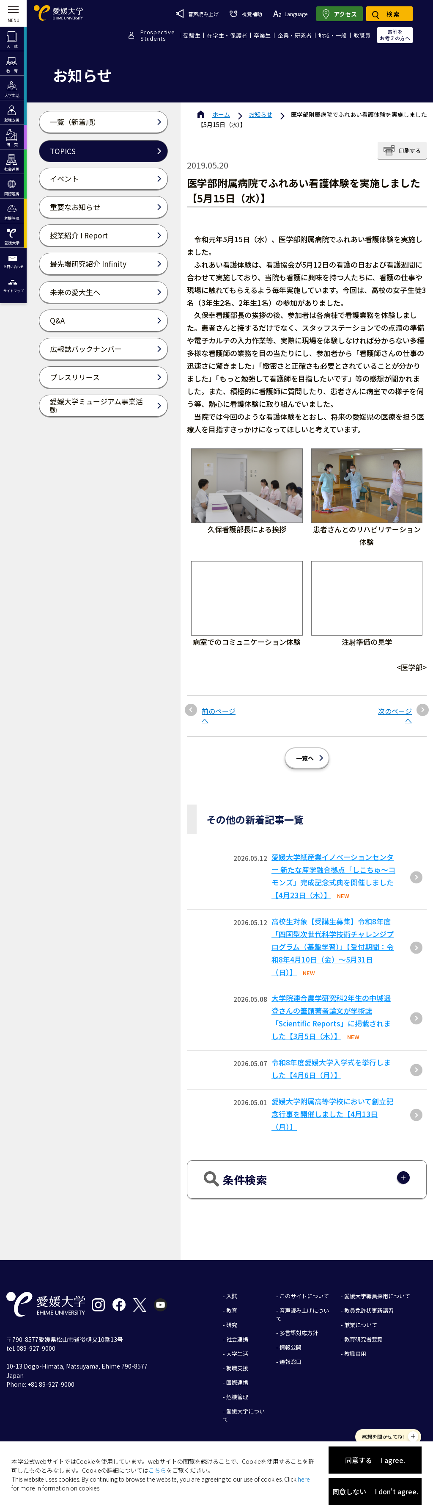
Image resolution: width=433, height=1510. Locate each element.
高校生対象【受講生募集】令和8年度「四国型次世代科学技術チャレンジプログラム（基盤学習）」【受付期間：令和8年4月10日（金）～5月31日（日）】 (332, 946)
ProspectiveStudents (157, 35)
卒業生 (262, 35)
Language (290, 13)
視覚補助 (246, 13)
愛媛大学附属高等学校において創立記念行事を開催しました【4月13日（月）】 (332, 1114)
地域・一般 (332, 35)
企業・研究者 (294, 35)
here (304, 1479)
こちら (157, 1470)
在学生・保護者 (227, 35)
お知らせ (260, 114)
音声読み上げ (197, 13)
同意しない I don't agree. (375, 1491)
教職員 (362, 35)
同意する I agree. (375, 1460)
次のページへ (395, 715)
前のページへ (219, 715)
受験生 (191, 35)
